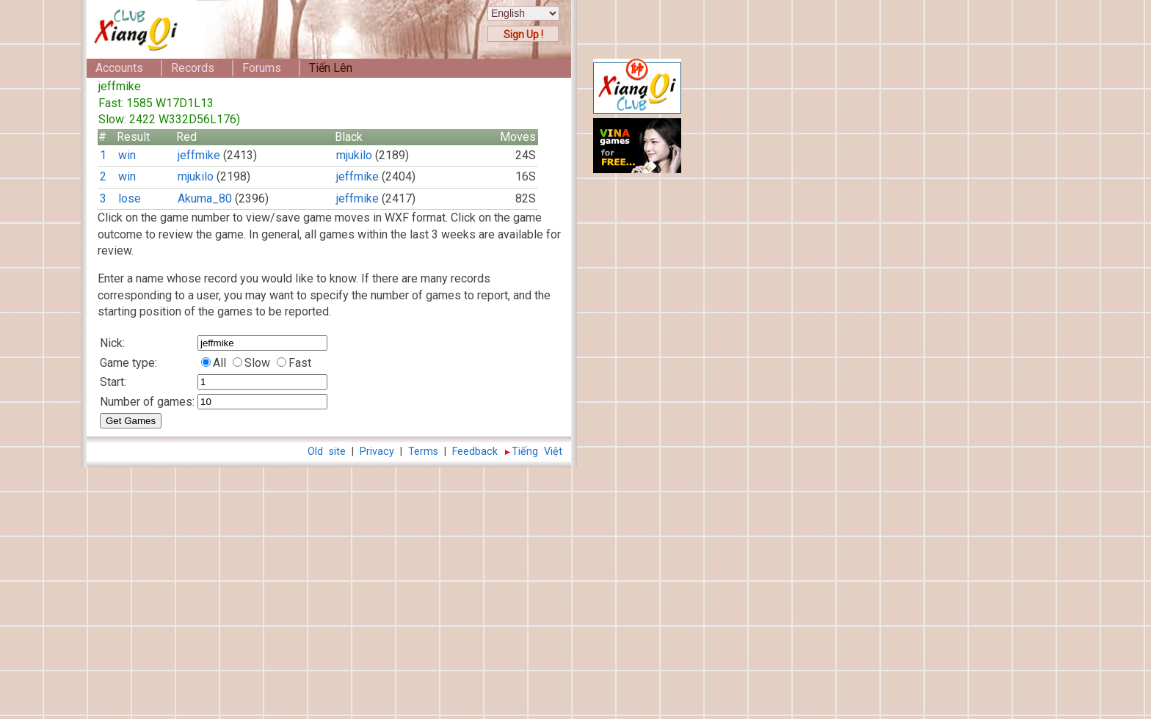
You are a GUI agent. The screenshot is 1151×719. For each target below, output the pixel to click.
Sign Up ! (523, 34)
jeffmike (199, 155)
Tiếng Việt (537, 451)
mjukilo (354, 155)
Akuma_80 (205, 198)
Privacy (377, 451)
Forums (261, 68)
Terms (423, 451)
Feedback (475, 451)
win (127, 155)
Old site (327, 451)
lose (129, 198)
